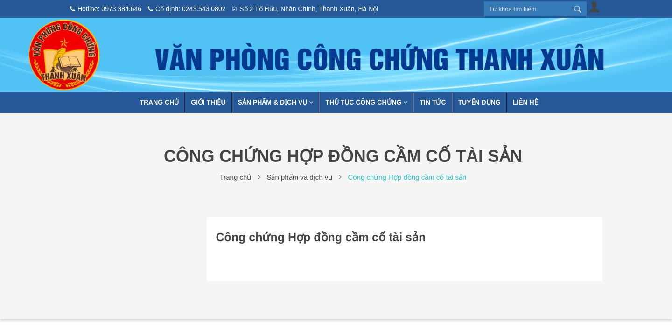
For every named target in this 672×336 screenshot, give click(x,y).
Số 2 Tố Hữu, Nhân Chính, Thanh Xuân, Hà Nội (305, 9)
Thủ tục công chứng (366, 102)
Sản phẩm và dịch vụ (299, 177)
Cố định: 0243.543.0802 (187, 9)
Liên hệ (525, 102)
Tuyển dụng (479, 102)
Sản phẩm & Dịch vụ (276, 102)
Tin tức (433, 102)
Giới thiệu (208, 102)
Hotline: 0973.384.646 (105, 9)
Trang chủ (159, 102)
